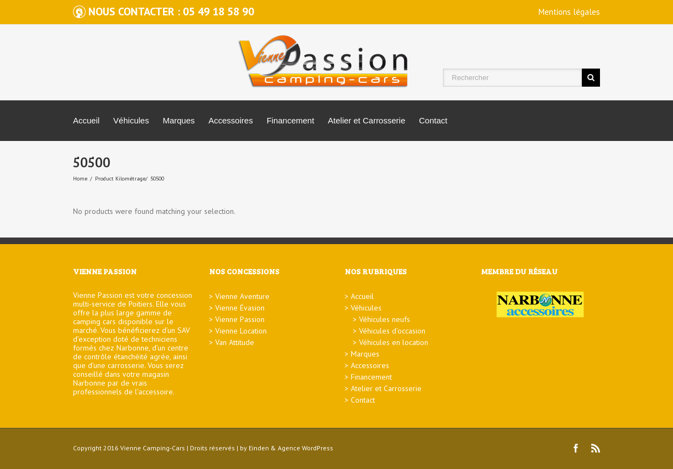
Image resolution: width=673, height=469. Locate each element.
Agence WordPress (305, 448)
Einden (259, 448)
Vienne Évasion (240, 308)
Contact (433, 120)
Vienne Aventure (242, 296)
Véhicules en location (393, 342)
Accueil (86, 120)
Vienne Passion (240, 319)
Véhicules (131, 120)
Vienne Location (241, 331)
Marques (178, 120)
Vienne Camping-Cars (152, 448)
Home (80, 178)
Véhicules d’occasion (392, 331)
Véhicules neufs (384, 319)
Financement (291, 120)
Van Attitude (234, 342)
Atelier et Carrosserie (366, 120)
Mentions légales (569, 12)
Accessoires (231, 120)
